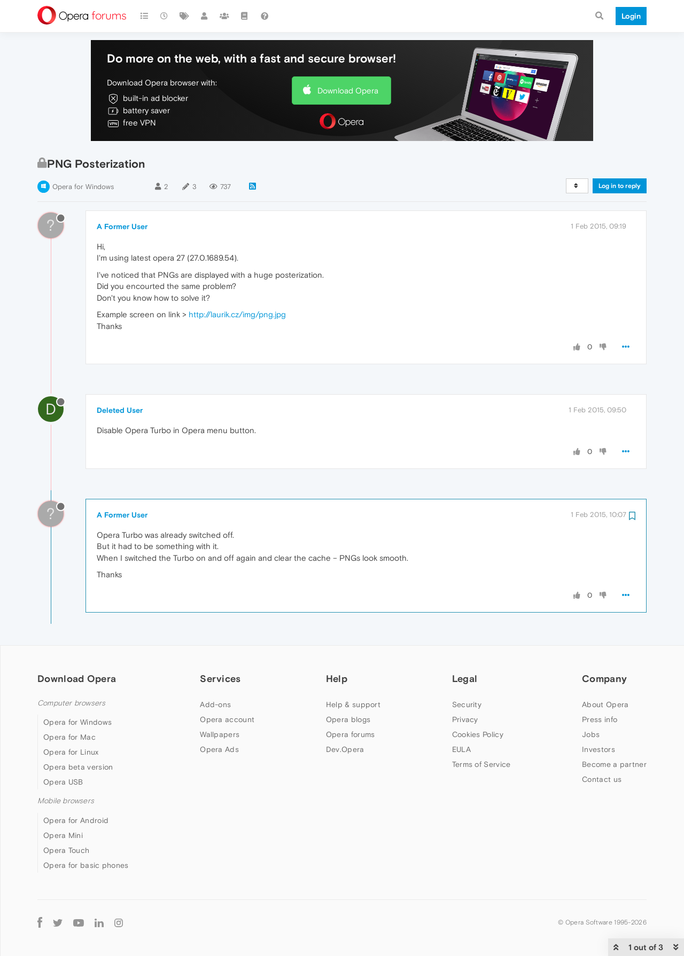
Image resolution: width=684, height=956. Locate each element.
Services (220, 678)
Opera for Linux (71, 752)
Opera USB (63, 782)
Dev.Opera (345, 749)
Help (336, 678)
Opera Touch (66, 850)
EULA (461, 749)
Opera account (227, 719)
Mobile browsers (65, 800)
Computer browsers (71, 703)
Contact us (601, 779)
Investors (598, 749)
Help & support (353, 704)
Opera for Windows (83, 187)
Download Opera (347, 90)
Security (466, 704)
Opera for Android (75, 820)
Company (604, 678)
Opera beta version (78, 767)
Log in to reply (619, 186)
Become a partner (614, 764)
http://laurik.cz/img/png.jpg (237, 314)
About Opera (605, 704)
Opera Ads (219, 749)
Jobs (591, 734)
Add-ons (215, 704)
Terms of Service (481, 764)
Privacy (465, 719)
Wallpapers (219, 734)
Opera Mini (63, 835)
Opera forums (350, 734)
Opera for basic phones (86, 865)
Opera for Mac (69, 737)
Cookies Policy (477, 734)
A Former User (122, 226)
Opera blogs (348, 719)
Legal (465, 678)
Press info (599, 719)
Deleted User (120, 410)
